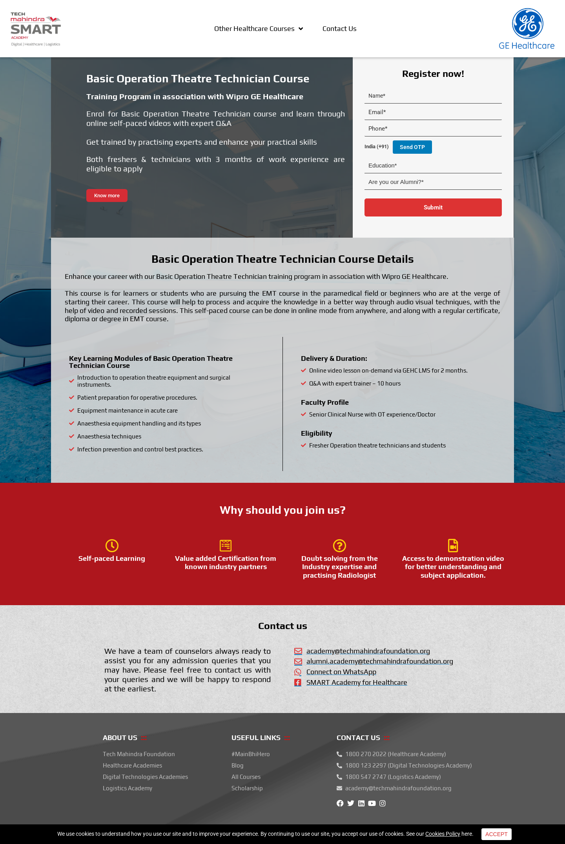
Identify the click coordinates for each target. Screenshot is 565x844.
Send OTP (412, 147)
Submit (433, 207)
